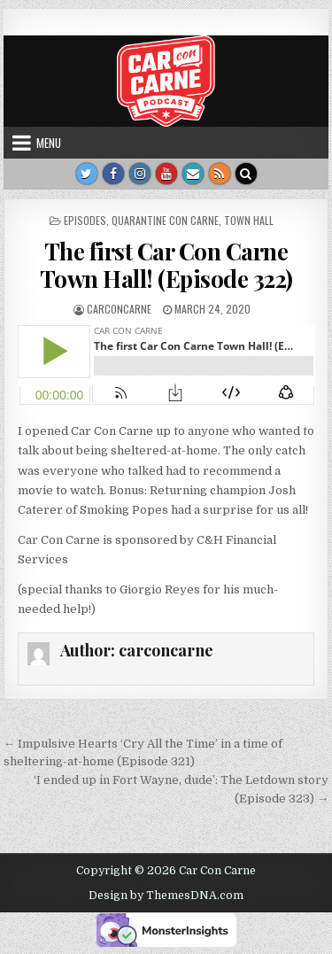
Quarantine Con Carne (165, 220)
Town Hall (249, 220)
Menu (48, 142)
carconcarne (119, 308)
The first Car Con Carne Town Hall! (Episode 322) (166, 265)
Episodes (85, 220)
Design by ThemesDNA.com (166, 895)
